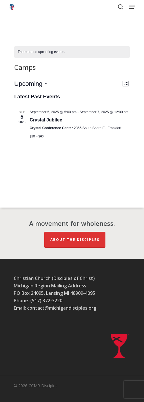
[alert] (72, 52)
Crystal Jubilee (46, 119)
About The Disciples (74, 239)
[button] (132, 7)
